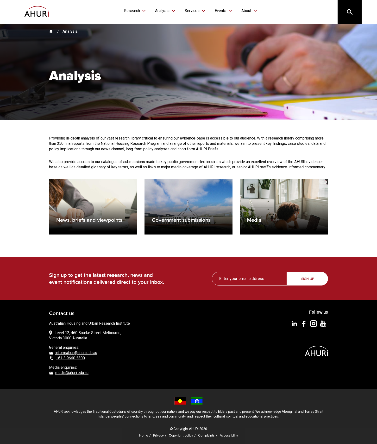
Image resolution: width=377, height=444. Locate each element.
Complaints (206, 435)
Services (193, 10)
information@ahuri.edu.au (76, 352)
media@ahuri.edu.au (71, 372)
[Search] (350, 12)
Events (221, 10)
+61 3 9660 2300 (70, 358)
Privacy (158, 435)
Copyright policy (181, 435)
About (246, 10)
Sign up (307, 278)
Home (143, 435)
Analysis (162, 10)
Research (132, 10)
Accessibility (229, 435)
